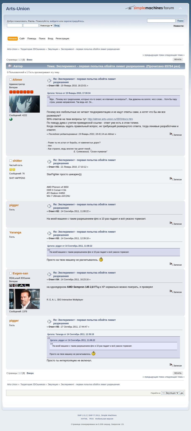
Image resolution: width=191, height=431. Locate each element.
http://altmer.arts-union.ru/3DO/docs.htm (110, 119)
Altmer (17, 79)
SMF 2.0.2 (82, 415)
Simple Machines (109, 415)
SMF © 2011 (94, 415)
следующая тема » (174, 55)
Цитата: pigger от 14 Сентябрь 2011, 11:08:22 (69, 246)
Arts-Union (18, 8)
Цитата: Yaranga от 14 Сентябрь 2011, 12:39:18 (70, 334)
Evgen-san (20, 273)
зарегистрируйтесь (74, 21)
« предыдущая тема (153, 55)
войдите (54, 21)
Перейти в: (156, 393)
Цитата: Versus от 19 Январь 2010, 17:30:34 (68, 93)
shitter (17, 160)
